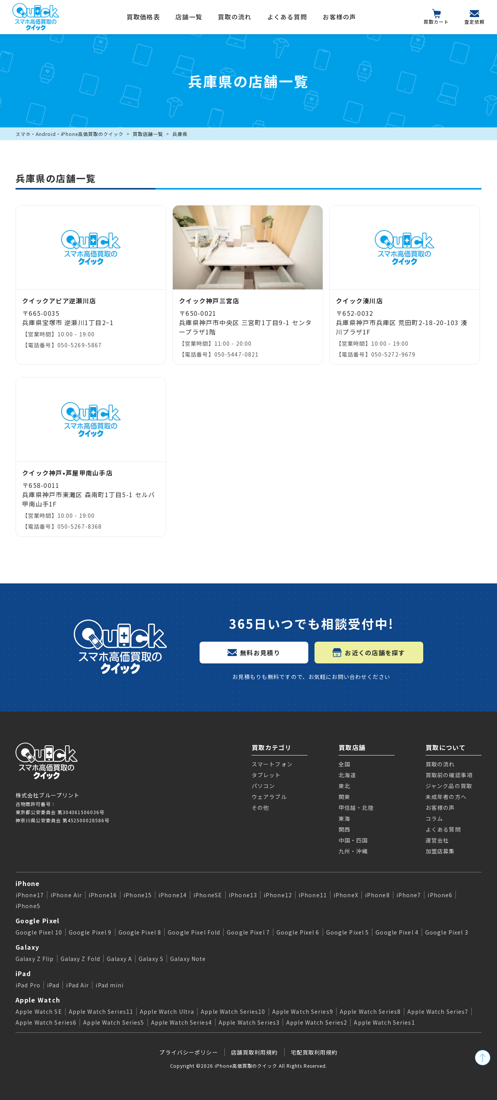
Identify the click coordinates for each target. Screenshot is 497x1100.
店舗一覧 (189, 16)
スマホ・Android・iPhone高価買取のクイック (69, 134)
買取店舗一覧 (148, 134)
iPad (23, 973)
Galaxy (28, 947)
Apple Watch (38, 999)
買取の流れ (234, 16)
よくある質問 (287, 16)
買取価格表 (143, 16)
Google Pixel (37, 920)
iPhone (28, 883)
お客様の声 (339, 16)
